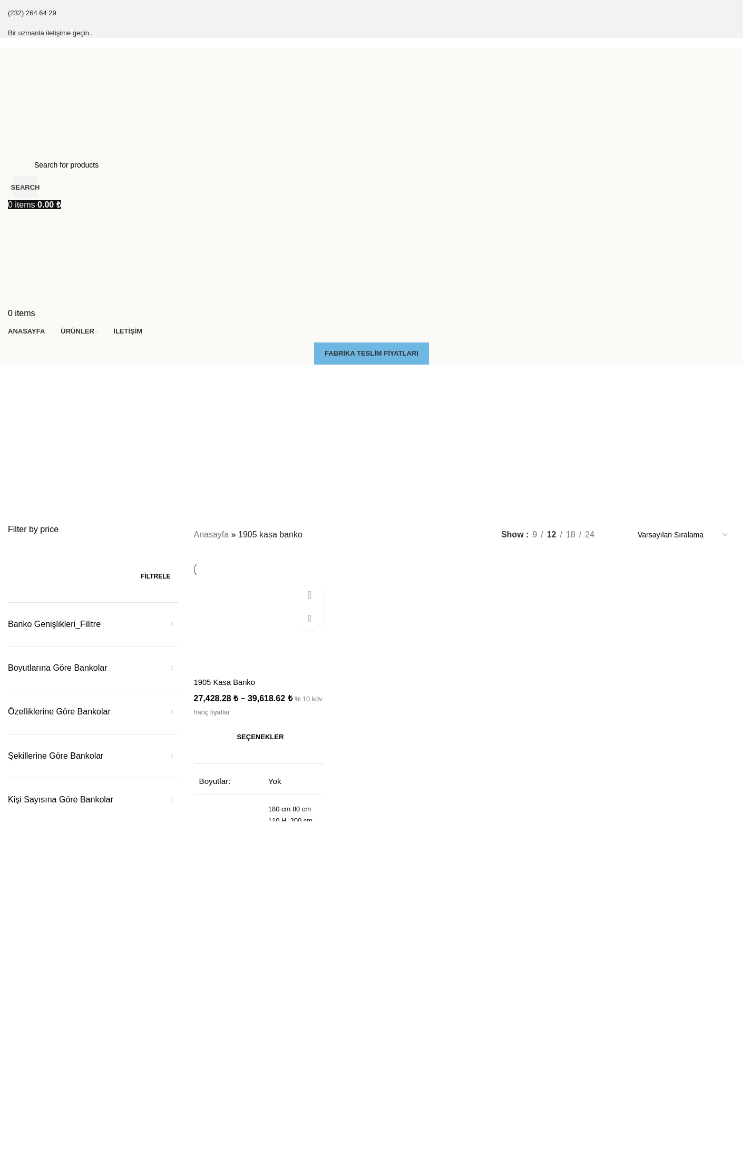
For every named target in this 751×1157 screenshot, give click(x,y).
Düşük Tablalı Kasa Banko (420, 1007)
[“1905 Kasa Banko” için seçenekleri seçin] (257, 735)
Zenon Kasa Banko (39, 1061)
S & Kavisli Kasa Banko (599, 1097)
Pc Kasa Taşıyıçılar (223, 1007)
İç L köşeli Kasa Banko (598, 1043)
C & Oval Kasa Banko (596, 1079)
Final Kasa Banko (37, 1007)
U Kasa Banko (585, 1133)
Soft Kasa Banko (35, 1043)
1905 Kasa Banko (227, 679)
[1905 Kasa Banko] (257, 625)
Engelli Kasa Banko (409, 1025)
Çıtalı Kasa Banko (37, 989)
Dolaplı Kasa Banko (409, 989)
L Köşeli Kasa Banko (595, 1025)
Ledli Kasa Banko (405, 1043)
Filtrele (155, 576)
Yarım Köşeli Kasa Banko (603, 1115)
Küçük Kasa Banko (592, 989)
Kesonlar (206, 989)
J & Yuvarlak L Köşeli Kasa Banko (616, 1061)
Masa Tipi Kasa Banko (413, 1061)
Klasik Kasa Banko (39, 1025)
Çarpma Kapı (214, 1025)
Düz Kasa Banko (588, 1007)
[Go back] (21, 378)
